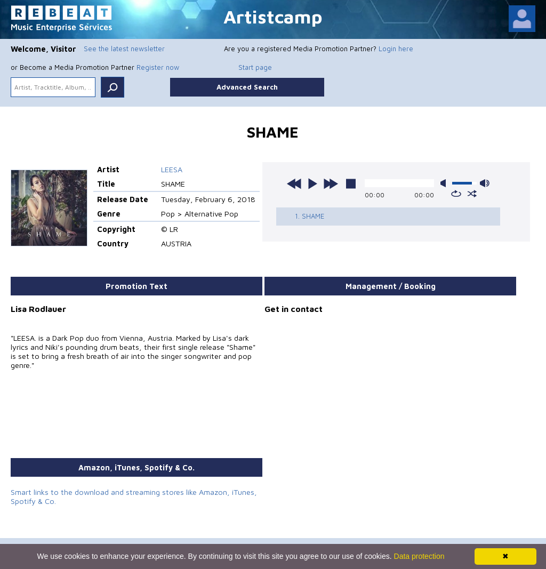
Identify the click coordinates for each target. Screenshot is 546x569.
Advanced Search (247, 87)
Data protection (419, 556)
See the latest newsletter (124, 48)
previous (294, 183)
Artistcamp (273, 16)
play (312, 183)
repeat (456, 193)
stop (350, 183)
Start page (255, 67)
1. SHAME (309, 216)
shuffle (472, 193)
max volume (484, 183)
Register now (157, 67)
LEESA (171, 169)
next (330, 183)
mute (445, 183)
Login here (396, 48)
